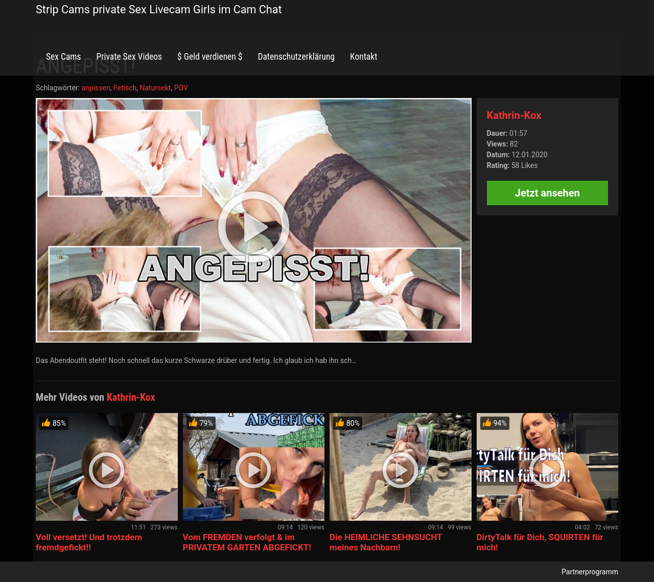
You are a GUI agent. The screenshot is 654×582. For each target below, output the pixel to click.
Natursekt (155, 88)
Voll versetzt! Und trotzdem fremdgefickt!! (89, 542)
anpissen (95, 88)
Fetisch (124, 88)
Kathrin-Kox (514, 115)
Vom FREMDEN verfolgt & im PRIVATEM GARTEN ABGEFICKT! (247, 542)
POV (181, 88)
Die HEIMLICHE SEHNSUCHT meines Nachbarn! (386, 542)
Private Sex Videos (129, 57)
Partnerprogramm (590, 572)
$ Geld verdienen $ (209, 57)
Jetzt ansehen (547, 193)
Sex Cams (63, 57)
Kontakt (363, 57)
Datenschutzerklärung (296, 57)
